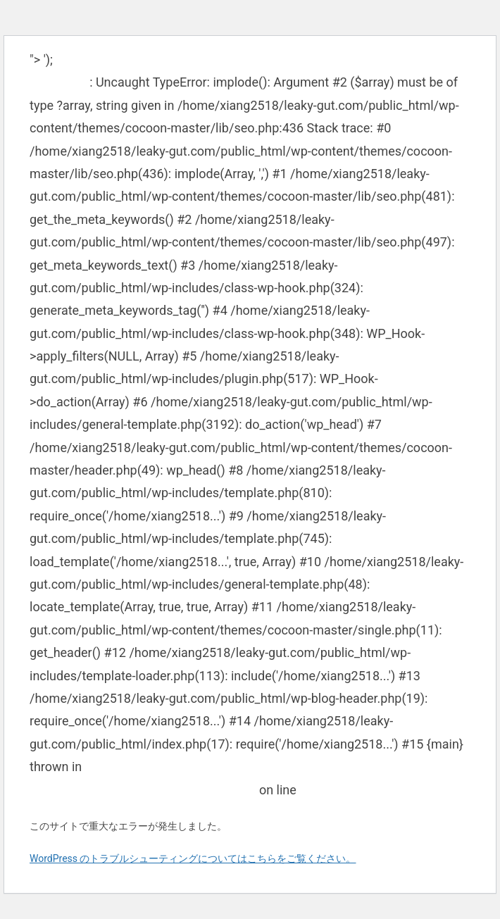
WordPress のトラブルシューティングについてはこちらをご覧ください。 (193, 858)
